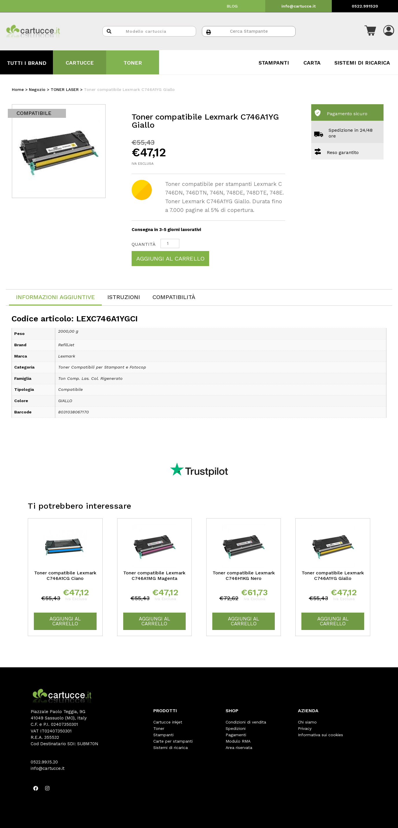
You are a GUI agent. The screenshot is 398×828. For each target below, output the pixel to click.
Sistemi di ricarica (170, 747)
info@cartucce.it (298, 6)
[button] (370, 31)
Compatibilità (173, 297)
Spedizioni (236, 728)
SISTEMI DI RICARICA (362, 63)
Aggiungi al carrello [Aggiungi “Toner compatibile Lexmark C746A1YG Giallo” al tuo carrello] (333, 621)
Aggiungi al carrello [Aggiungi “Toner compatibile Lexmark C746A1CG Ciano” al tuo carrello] (65, 621)
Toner (158, 728)
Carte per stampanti (173, 741)
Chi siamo (307, 722)
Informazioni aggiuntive (55, 297)
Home (18, 89)
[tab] (55, 297)
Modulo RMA (238, 741)
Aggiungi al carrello (170, 258)
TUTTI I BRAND (26, 63)
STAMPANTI (274, 63)
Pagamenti (236, 734)
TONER (133, 63)
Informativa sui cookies (320, 734)
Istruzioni (123, 297)
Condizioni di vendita (246, 722)
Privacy (305, 728)
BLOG (232, 6)
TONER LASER (65, 89)
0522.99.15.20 (44, 762)
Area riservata (239, 747)
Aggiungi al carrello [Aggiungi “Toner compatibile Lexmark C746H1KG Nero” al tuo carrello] (243, 621)
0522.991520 (365, 6)
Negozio (37, 89)
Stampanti (163, 734)
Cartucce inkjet (167, 722)
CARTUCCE (80, 63)
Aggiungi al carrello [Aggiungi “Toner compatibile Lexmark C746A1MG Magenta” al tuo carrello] (154, 621)
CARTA (311, 63)
